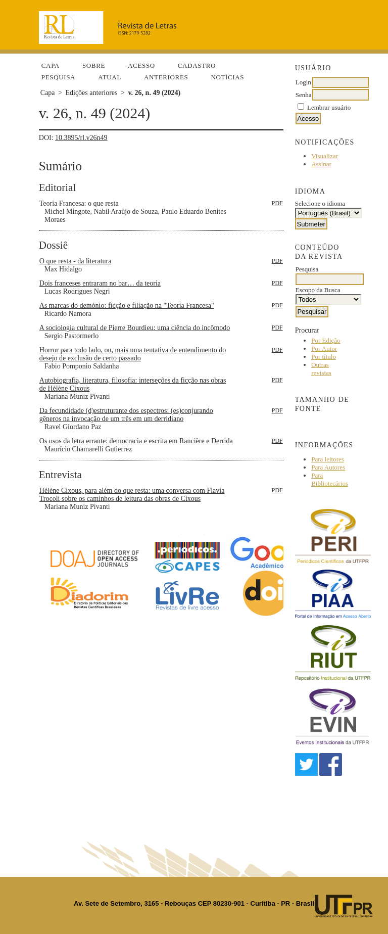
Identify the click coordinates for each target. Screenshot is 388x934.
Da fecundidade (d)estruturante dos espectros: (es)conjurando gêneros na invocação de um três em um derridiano (126, 415)
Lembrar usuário (329, 107)
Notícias (227, 77)
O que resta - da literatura (75, 261)
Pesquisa (58, 77)
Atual (109, 77)
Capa (50, 65)
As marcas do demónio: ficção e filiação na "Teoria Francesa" (126, 305)
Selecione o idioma (320, 203)
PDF (277, 203)
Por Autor (324, 348)
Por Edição (325, 340)
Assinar (321, 164)
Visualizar (324, 156)
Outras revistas (321, 369)
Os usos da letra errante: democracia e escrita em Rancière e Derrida (136, 441)
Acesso (141, 65)
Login (303, 82)
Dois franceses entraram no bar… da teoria (100, 283)
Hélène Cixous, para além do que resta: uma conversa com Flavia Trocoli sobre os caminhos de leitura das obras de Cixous (132, 494)
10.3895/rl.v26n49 (81, 138)
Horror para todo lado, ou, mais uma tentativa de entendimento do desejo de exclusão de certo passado (132, 354)
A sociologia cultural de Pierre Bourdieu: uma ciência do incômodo (134, 328)
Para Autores (328, 467)
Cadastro (197, 65)
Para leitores (327, 459)
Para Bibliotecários (329, 479)
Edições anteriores (91, 93)
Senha (304, 95)
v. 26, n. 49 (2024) (154, 93)
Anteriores (166, 77)
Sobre (93, 65)
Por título (323, 356)
